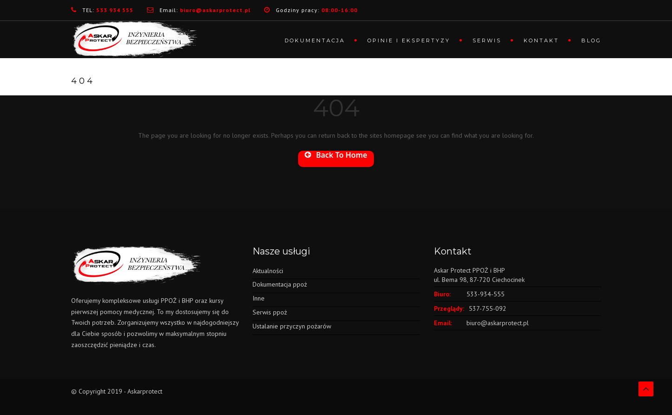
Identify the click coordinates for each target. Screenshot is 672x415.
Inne (259, 298)
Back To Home (336, 155)
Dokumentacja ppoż (280, 284)
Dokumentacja (315, 40)
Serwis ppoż (270, 312)
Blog (591, 40)
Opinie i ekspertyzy (408, 40)
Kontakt (541, 40)
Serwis (486, 40)
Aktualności (268, 271)
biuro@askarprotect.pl (497, 323)
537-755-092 (487, 308)
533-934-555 (485, 294)
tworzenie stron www (194, 391)
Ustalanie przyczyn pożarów (292, 326)
